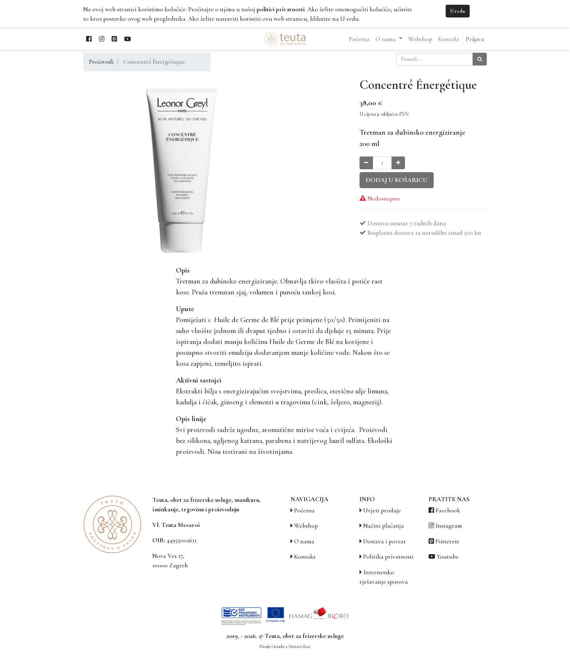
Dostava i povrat (384, 541)
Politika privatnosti (388, 556)
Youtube (448, 556)
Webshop (306, 526)
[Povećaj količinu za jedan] (398, 162)
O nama (304, 541)
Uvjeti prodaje (382, 510)
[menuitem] (359, 39)
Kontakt (305, 556)
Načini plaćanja (383, 526)
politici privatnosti (281, 9)
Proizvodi (101, 62)
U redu (457, 11)
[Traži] (480, 59)
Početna (304, 510)
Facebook (447, 510)
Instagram (448, 526)
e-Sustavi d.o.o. (298, 646)
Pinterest (447, 541)
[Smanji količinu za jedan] (366, 162)
